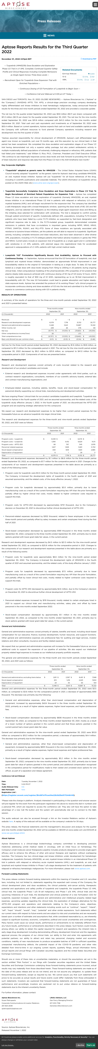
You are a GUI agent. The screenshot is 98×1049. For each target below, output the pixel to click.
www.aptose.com (82, 869)
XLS (86, 80)
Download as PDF (88, 59)
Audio (91, 74)
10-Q (64, 77)
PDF (92, 77)
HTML (85, 77)
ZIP (93, 80)
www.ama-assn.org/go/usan (45, 183)
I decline (80, 1045)
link (23, 787)
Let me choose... (8, 1045)
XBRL (64, 80)
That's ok (91, 1045)
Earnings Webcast (69, 74)
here (23, 790)
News (49, 35)
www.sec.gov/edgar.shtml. (13, 833)
